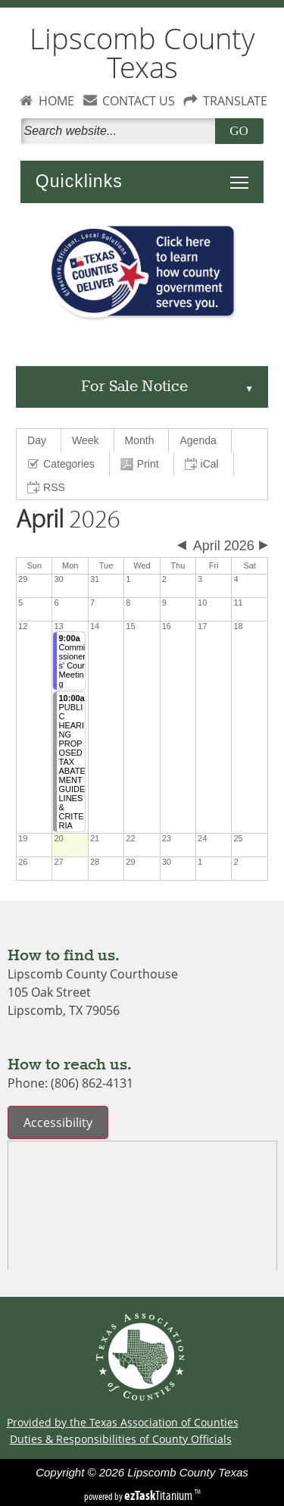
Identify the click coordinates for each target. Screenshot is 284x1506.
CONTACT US (138, 100)
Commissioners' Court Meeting (72, 661)
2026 (68, 520)
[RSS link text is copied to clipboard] (48, 487)
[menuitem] (39, 440)
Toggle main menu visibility (243, 174)
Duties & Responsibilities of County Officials (121, 1439)
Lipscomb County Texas (142, 52)
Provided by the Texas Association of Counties (123, 1422)
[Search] (121, 131)
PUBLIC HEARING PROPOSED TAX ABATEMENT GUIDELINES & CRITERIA (71, 762)
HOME (56, 100)
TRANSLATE (235, 100)
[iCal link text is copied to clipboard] (204, 464)
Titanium (159, 1495)
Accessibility (57, 1122)
